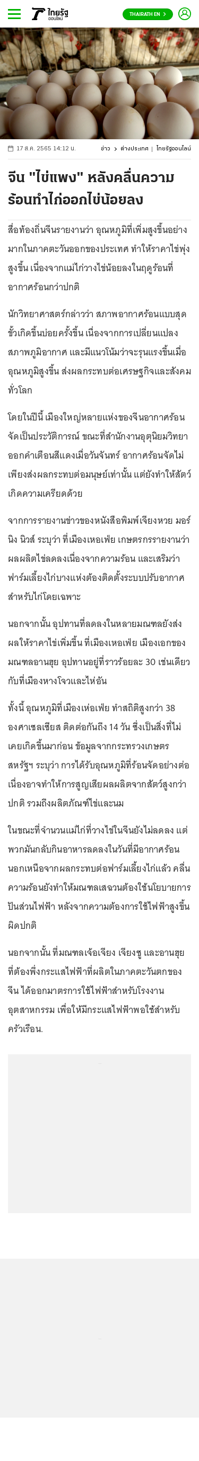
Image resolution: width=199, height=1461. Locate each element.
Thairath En (147, 14)
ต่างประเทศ (134, 149)
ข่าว (105, 149)
